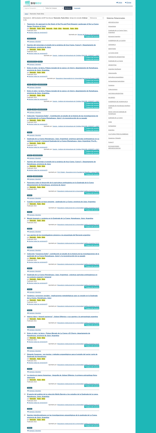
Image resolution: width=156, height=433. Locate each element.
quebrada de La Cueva (115, 118)
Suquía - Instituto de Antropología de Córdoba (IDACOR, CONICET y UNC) (76, 55)
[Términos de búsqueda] (33, 8)
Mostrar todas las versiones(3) (37, 53)
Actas (110, 122)
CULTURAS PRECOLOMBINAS (118, 134)
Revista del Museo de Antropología (88, 34)
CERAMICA (112, 44)
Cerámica (111, 85)
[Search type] (53, 8)
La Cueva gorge (113, 53)
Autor (26, 14)
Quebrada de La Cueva (115, 61)
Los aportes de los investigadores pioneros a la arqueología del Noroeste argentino (58, 235)
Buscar (68, 8)
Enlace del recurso (92, 36)
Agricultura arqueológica (115, 77)
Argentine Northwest (114, 69)
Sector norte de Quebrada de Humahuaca (117, 113)
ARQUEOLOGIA (113, 22)
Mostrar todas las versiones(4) (37, 147)
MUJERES (111, 97)
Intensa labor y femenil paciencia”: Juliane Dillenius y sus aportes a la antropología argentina (62, 316)
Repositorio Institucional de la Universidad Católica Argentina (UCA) (78, 191)
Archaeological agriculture (116, 81)
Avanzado (77, 8)
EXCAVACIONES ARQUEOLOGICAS (114, 147)
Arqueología (112, 26)
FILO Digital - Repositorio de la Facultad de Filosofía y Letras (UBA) (78, 172)
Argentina (111, 130)
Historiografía (112, 73)
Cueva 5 (111, 142)
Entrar (128, 2)
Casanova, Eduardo (114, 138)
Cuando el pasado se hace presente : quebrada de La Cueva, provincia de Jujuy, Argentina (61, 202)
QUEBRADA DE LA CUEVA (116, 40)
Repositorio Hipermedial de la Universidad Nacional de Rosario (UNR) (77, 78)
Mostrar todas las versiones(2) (37, 32)
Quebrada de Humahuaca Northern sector (119, 106)
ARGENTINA (112, 65)
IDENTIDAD (112, 49)
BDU (26, 3)
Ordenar (84, 18)
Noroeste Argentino (114, 36)
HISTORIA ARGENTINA (115, 93)
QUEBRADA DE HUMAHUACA (118, 101)
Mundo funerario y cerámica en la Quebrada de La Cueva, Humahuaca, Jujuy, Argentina (60, 218)
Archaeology (112, 126)
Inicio (119, 2)
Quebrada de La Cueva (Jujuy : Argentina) (118, 31)
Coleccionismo (112, 89)
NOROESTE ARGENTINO (116, 57)
